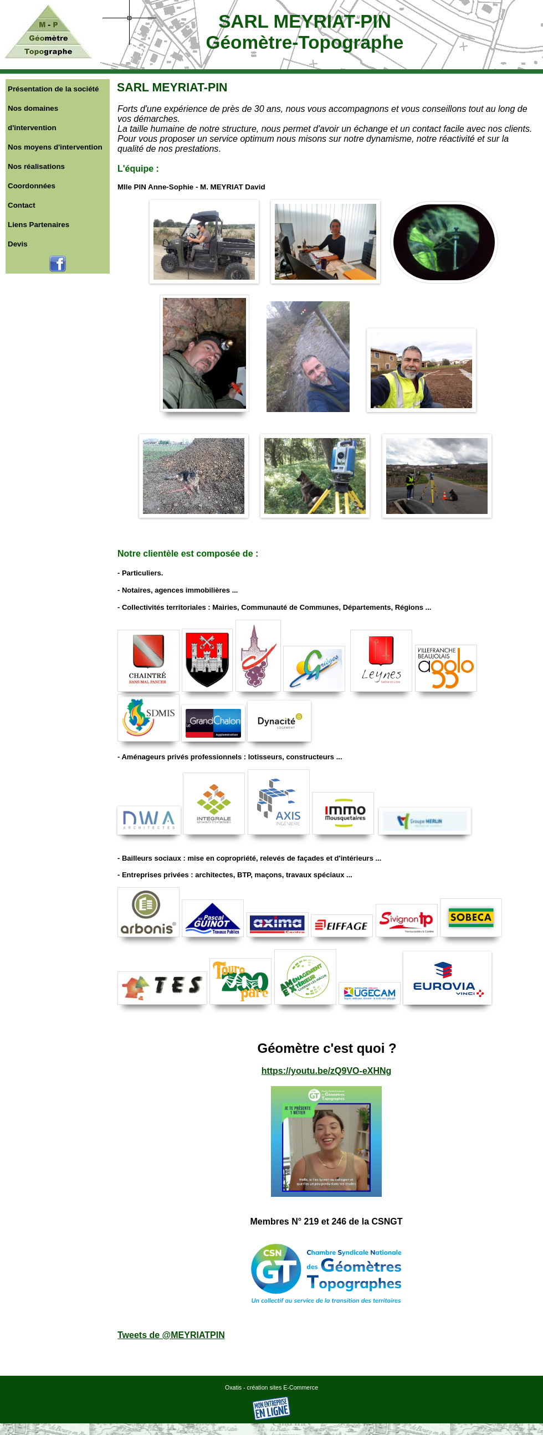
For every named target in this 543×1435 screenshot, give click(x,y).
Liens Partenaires (38, 224)
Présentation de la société (53, 89)
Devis (18, 244)
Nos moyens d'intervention (55, 147)
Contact (21, 205)
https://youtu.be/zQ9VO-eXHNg (327, 1071)
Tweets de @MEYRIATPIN (171, 1335)
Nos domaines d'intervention (33, 118)
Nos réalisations (36, 166)
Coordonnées (31, 186)
